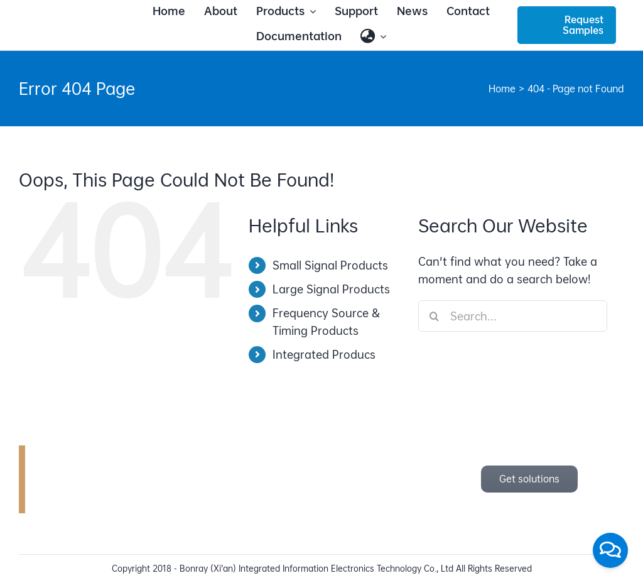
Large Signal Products (331, 289)
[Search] (434, 316)
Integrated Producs (324, 355)
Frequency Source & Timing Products (326, 321)
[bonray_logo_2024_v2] (76, 21)
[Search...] (512, 316)
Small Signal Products (330, 265)
